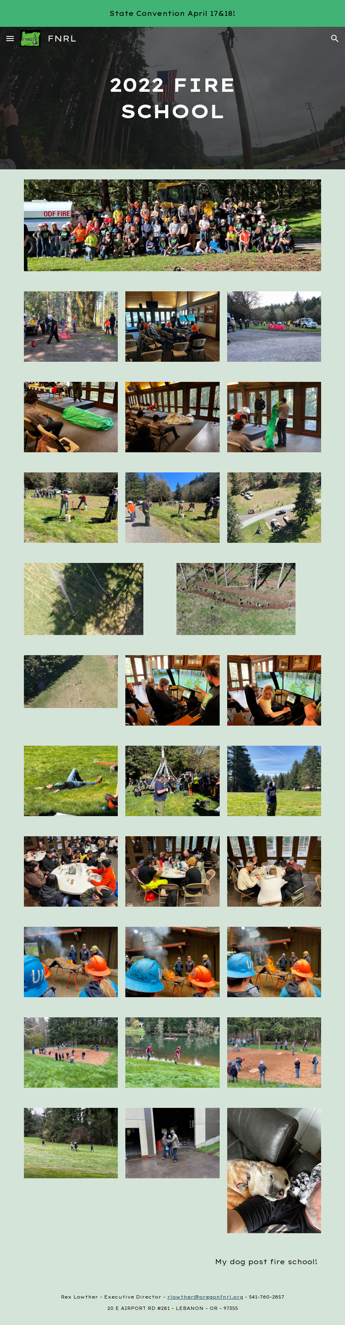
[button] (10, 38)
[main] (172, 97)
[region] (172, 13)
